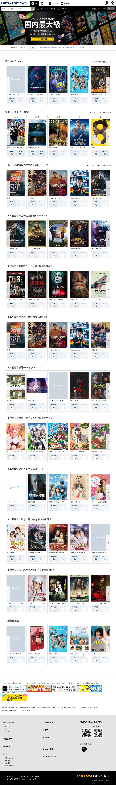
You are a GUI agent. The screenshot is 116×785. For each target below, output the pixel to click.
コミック (55, 3)
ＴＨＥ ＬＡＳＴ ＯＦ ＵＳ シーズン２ (63, 603)
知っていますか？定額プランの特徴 (62, 683)
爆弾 (8, 198)
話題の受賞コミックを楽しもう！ (11, 692)
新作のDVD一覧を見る (101, 62)
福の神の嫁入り (12, 552)
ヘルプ (104, 9)
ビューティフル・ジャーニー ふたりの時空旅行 (64, 249)
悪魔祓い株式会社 (75, 249)
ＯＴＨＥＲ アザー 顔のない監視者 (82, 299)
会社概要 (4, 707)
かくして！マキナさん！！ (15, 451)
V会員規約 (11, 707)
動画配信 (6, 746)
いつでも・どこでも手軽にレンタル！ (12, 683)
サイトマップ (26, 710)
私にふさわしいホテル (35, 654)
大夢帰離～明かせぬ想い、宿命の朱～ (39, 552)
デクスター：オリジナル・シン (37, 603)
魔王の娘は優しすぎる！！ (100, 451)
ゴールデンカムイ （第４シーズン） (103, 94)
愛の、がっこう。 (33, 400)
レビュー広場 (48, 749)
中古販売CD (68, 3)
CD (45, 3)
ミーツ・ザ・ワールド (14, 654)
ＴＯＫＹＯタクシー (55, 198)
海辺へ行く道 (74, 94)
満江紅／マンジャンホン (35, 299)
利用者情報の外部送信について (11, 710)
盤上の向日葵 (53, 147)
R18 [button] (110, 8)
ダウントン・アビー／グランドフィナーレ (20, 603)
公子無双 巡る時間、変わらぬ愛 (80, 552)
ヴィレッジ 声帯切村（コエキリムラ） (61, 299)
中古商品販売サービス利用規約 (47, 707)
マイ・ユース (11, 502)
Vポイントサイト (49, 756)
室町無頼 (31, 198)
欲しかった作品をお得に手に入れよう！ (38, 683)
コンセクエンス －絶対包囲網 (101, 249)
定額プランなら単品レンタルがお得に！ (88, 683)
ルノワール (95, 654)
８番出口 (94, 147)
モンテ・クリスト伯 (34, 249)
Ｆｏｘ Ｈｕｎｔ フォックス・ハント (19, 299)
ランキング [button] (62, 9)
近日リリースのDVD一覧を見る (97, 165)
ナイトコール (96, 299)
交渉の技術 (31, 502)
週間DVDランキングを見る (99, 112)
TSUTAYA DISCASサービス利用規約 (26, 707)
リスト (107, 4)
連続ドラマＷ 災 (75, 400)
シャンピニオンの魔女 (77, 451)
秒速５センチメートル (35, 147)
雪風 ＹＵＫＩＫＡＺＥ (77, 147)
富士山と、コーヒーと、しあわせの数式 (82, 654)
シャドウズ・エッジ (98, 198)
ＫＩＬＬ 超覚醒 (54, 94)
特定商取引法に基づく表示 (89, 707)
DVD (36, 3)
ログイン (112, 4)
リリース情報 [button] (50, 9)
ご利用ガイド (96, 9)
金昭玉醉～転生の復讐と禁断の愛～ (60, 552)
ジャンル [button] (39, 9)
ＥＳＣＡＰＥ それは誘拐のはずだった (61, 400)
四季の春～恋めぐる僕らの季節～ (59, 502)
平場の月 (94, 350)
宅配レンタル (9, 758)
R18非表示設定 (9, 765)
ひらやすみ (10, 400)
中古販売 (7, 763)
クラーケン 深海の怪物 (35, 94)
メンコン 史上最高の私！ (100, 502)
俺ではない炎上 (75, 198)
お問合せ (46, 737)
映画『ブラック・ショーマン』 (16, 147)
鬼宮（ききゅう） (75, 502)
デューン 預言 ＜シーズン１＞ (80, 603)
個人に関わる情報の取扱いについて (69, 707)
